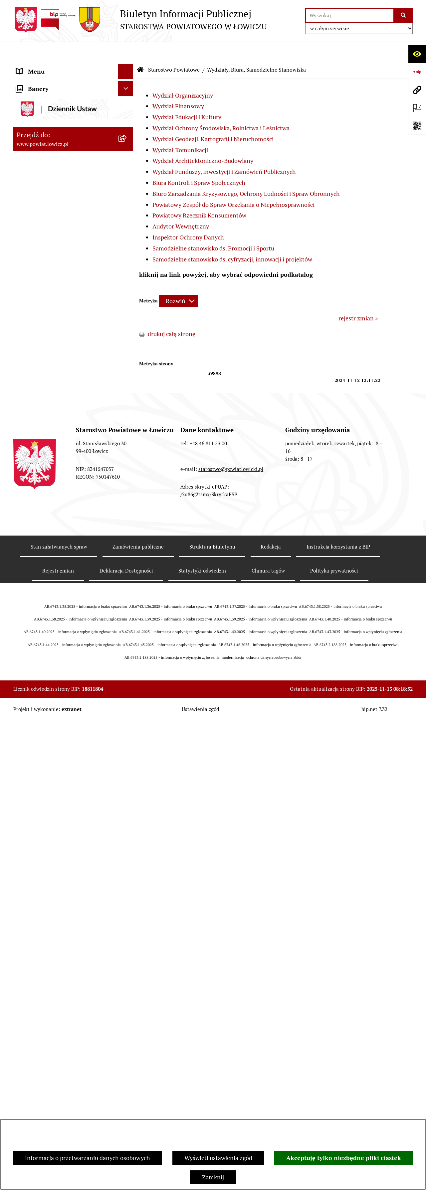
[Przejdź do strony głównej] (140, 20)
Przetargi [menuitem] (28, 959)
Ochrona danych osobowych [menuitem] (53, 854)
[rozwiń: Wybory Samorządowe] (127, 1013)
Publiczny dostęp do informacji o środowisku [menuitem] (59, 994)
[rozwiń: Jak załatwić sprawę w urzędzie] (127, 870)
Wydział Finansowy (178, 86)
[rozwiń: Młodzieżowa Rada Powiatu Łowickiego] (127, 225)
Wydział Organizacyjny (182, 75)
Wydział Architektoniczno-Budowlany (202, 141)
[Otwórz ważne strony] (417, 108)
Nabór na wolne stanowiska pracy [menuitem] (60, 974)
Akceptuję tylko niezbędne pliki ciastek (343, 1158)
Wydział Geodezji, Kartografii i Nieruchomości (213, 119)
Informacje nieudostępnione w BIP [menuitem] (62, 1073)
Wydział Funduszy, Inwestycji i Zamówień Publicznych (224, 152)
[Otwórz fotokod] (417, 126)
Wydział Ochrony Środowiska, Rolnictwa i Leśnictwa (221, 108)
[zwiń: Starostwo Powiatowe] (127, 249)
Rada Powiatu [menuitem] (34, 209)
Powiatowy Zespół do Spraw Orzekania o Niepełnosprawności (233, 185)
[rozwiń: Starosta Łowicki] (127, 135)
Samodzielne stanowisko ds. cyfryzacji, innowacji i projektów (232, 239)
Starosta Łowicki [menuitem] (38, 135)
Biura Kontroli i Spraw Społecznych (198, 163)
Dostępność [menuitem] (32, 1043)
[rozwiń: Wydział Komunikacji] (127, 411)
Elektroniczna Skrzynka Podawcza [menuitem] (61, 944)
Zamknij (213, 1177)
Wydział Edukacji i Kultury (186, 97)
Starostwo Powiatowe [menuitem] (44, 248)
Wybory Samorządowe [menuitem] (45, 1013)
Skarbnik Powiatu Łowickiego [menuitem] (54, 194)
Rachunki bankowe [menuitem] (41, 884)
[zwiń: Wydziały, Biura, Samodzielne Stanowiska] (127, 268)
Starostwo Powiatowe (174, 49)
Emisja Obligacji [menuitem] (37, 1103)
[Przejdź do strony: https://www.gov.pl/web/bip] (417, 72)
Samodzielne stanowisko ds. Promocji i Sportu (213, 228)
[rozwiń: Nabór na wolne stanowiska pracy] (127, 975)
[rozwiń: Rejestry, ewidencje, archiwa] (127, 759)
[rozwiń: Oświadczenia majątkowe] (127, 915)
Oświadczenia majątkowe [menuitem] (49, 914)
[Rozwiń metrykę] (178, 281)
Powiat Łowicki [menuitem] (36, 105)
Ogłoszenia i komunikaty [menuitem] (49, 899)
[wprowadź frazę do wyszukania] (349, 15)
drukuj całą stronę (171, 314)
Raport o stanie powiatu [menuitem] (47, 1028)
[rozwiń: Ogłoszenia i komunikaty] (127, 900)
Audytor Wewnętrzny (180, 206)
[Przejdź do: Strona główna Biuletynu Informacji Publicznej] (140, 50)
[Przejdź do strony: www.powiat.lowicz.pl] (417, 90)
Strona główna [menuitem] (35, 66)
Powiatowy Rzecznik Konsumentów (199, 195)
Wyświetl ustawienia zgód (218, 1158)
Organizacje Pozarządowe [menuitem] (50, 929)
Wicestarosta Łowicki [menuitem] (44, 150)
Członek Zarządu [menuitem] (38, 165)
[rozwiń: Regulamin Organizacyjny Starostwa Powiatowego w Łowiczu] (127, 722)
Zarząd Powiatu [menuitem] (36, 120)
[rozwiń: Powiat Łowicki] (127, 105)
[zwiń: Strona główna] (127, 67)
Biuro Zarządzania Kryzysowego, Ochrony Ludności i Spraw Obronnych (246, 174)
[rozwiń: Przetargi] (127, 960)
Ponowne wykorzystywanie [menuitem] (52, 1088)
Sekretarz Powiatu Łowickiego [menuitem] (55, 180)
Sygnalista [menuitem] (30, 1058)
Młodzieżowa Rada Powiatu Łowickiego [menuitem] (52, 229)
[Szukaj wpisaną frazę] (403, 15)
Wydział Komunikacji (180, 130)
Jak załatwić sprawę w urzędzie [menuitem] (56, 869)
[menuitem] (73, 85)
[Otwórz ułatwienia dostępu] (417, 54)
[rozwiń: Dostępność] (127, 1043)
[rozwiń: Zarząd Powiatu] (127, 120)
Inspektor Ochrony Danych (188, 217)
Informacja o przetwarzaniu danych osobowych (87, 1158)
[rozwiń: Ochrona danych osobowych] (127, 855)
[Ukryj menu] (125, 51)
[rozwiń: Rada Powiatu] (127, 210)
